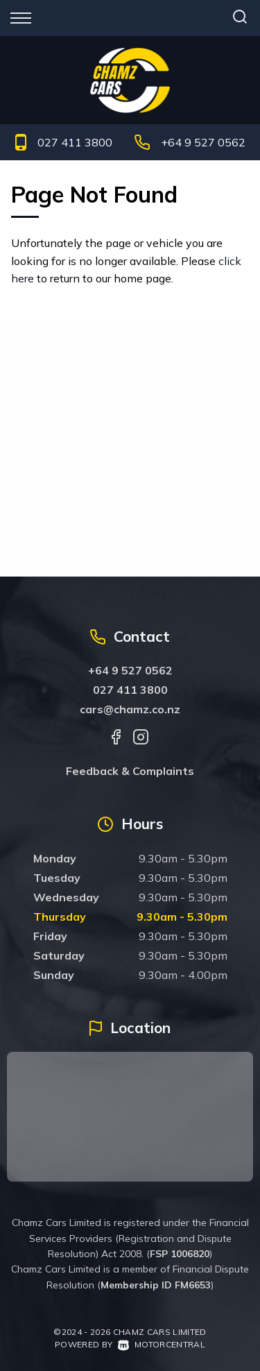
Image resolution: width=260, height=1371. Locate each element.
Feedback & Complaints (130, 771)
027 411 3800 (74, 142)
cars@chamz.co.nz (130, 709)
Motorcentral (161, 1344)
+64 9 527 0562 (203, 142)
